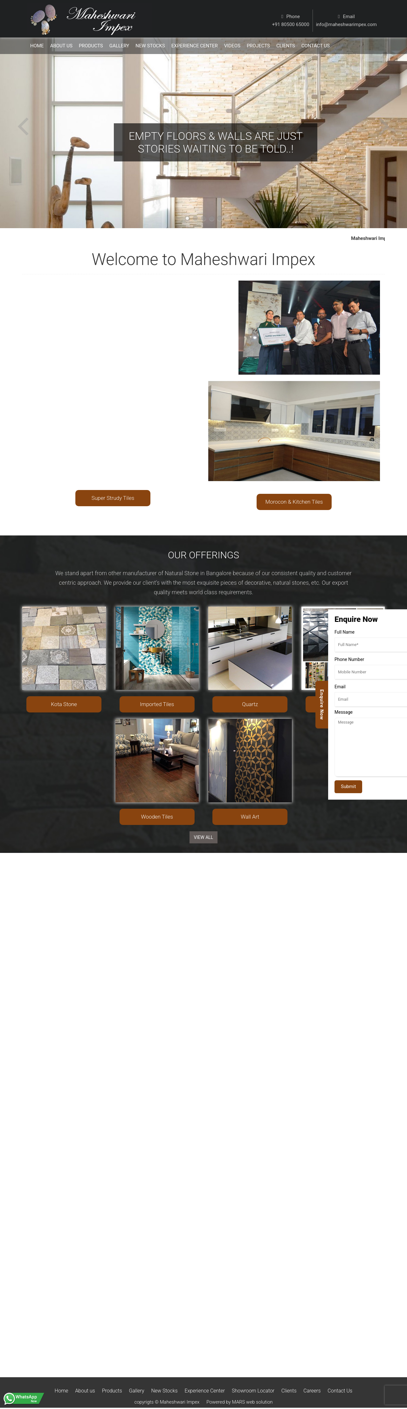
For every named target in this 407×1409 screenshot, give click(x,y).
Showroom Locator (253, 1391)
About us (85, 1391)
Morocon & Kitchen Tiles (294, 502)
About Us (61, 46)
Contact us (315, 46)
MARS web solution (252, 1402)
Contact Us (340, 1391)
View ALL (203, 837)
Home (37, 46)
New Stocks (150, 46)
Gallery (119, 46)
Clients (285, 46)
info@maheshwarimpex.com (346, 24)
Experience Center (194, 46)
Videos (232, 46)
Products (91, 46)
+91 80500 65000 (290, 24)
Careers (312, 1391)
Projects (258, 46)
